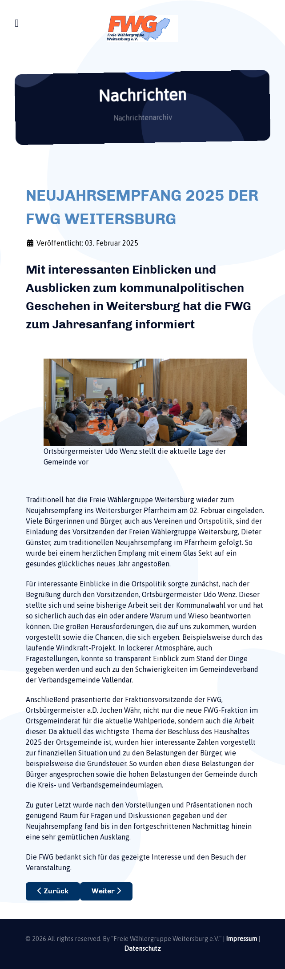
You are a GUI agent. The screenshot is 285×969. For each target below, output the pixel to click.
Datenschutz (142, 948)
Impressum (241, 938)
